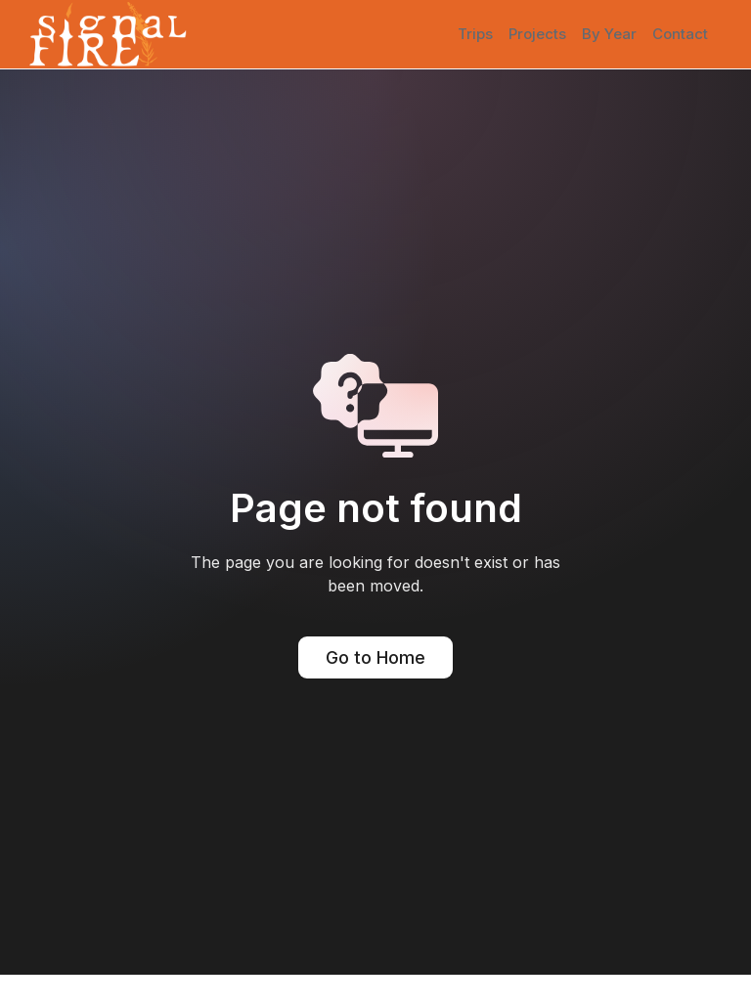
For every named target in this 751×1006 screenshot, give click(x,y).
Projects (537, 33)
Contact (680, 33)
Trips (475, 33)
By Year (609, 33)
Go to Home (375, 657)
